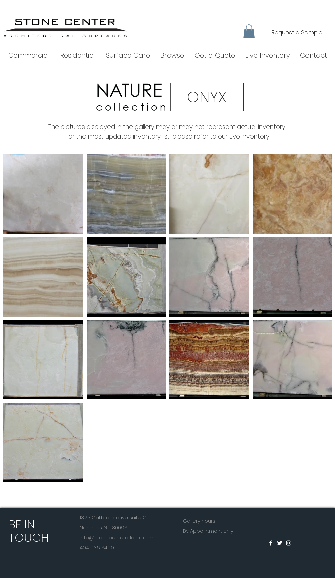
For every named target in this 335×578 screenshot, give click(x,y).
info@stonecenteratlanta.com (117, 537)
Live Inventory (249, 136)
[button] (249, 31)
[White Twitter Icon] (279, 543)
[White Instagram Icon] (288, 543)
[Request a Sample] (297, 32)
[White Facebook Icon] (270, 543)
